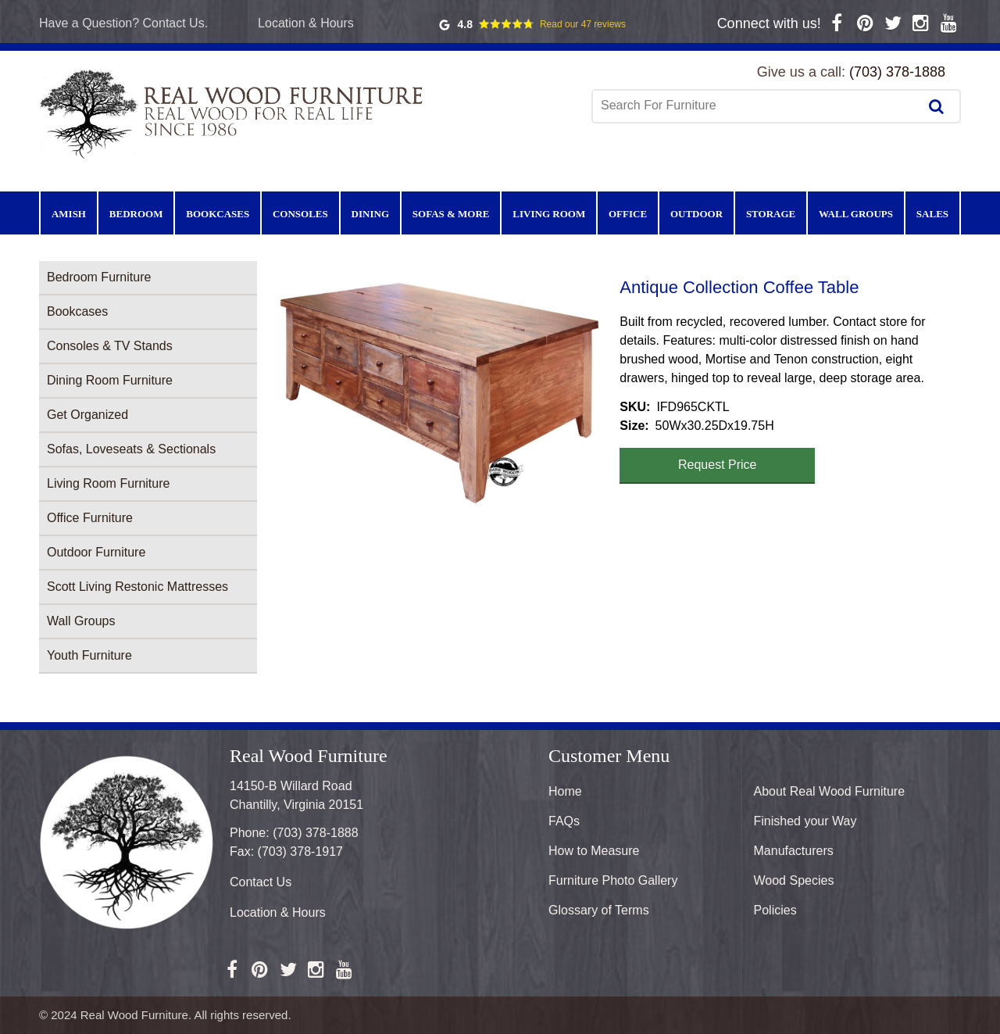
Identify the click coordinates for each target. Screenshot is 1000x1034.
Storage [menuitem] (770, 214)
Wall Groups (81, 621)
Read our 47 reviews (583, 24)
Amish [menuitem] (69, 214)
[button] (438, 393)
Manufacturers (794, 850)
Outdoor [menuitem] (696, 214)
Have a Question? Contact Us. (123, 23)
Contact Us (260, 882)
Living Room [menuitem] (548, 214)
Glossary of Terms (598, 910)
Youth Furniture (89, 655)
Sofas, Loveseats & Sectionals (131, 449)
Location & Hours (306, 23)
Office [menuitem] (628, 214)
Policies (775, 910)
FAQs (564, 821)
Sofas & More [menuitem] (451, 214)
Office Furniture (90, 517)
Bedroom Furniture (99, 277)
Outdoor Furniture (96, 552)
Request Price (717, 464)
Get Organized (87, 414)
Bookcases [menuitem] (217, 214)
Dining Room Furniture (110, 380)
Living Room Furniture (108, 483)
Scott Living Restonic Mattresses (137, 586)
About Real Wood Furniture (829, 791)
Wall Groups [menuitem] (856, 214)
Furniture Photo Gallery (612, 880)
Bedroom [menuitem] (136, 214)
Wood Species (794, 880)
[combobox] (757, 105)
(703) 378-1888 (897, 72)
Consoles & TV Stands (110, 345)
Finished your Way (805, 821)
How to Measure (594, 850)
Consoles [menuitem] (300, 214)
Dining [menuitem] (370, 214)
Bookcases (77, 311)
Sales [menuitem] (932, 214)
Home (565, 791)
